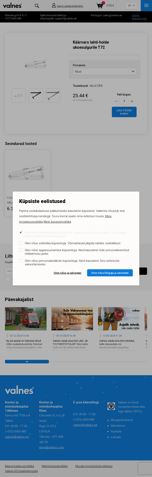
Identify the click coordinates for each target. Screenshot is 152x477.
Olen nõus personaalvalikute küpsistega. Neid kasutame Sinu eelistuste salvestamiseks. (72, 262)
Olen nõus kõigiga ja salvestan (110, 272)
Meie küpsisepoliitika (57, 222)
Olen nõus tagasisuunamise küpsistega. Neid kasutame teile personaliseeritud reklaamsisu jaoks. (77, 251)
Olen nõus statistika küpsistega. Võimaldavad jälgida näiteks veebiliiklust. (73, 243)
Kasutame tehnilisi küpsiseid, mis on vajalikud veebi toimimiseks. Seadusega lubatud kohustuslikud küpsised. (75, 234)
